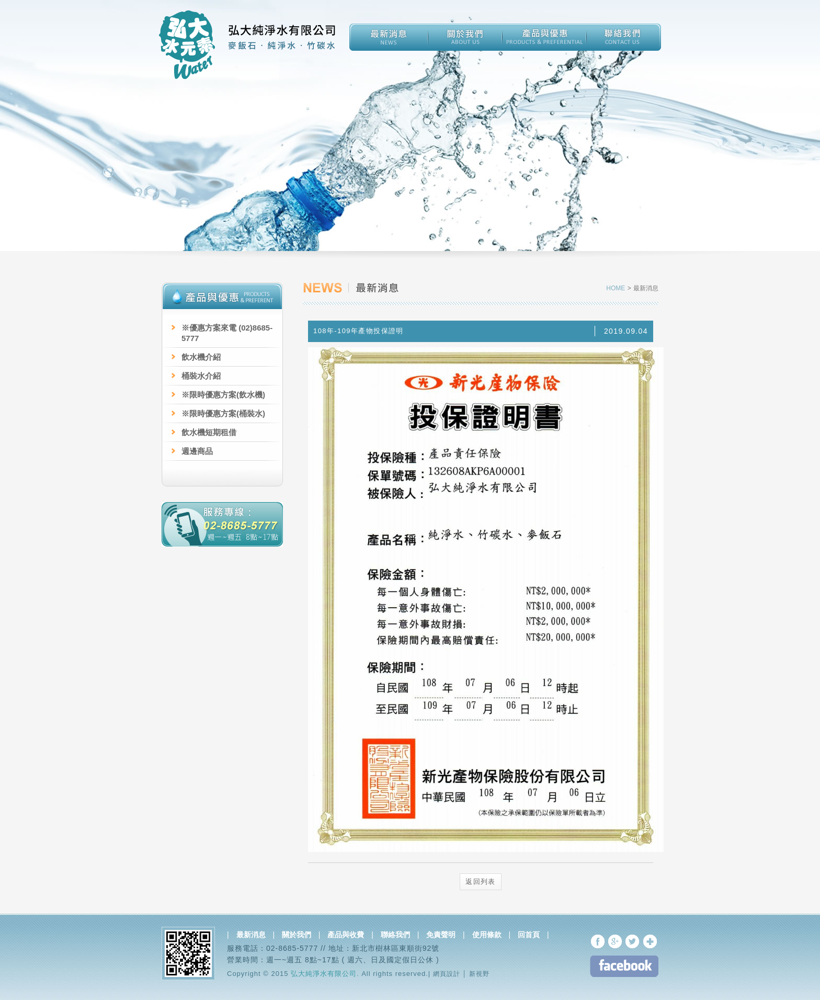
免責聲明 (440, 934)
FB (624, 966)
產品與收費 (345, 934)
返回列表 (480, 881)
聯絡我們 (395, 934)
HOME (616, 288)
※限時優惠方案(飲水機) (223, 394)
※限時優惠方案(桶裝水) (223, 413)
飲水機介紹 (201, 357)
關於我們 (296, 934)
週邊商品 (197, 451)
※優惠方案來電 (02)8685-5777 (226, 333)
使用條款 (487, 934)
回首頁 (529, 934)
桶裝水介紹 (201, 375)
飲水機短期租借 (208, 432)
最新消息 (251, 934)
